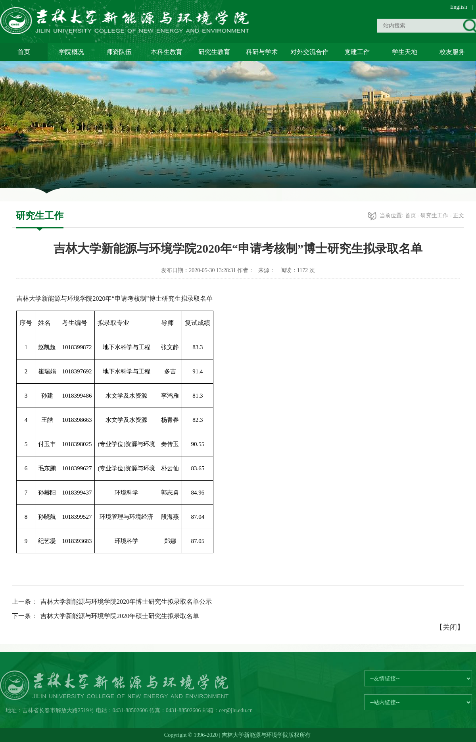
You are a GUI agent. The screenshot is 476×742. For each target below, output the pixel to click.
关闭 (450, 627)
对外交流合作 (309, 51)
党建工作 (357, 51)
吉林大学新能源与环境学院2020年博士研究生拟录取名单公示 (126, 601)
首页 (23, 51)
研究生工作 (434, 215)
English (458, 7)
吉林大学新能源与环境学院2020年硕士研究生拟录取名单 (119, 616)
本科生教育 (166, 51)
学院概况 (71, 51)
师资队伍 (119, 51)
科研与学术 (262, 51)
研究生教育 (214, 51)
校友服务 (452, 51)
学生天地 (404, 51)
